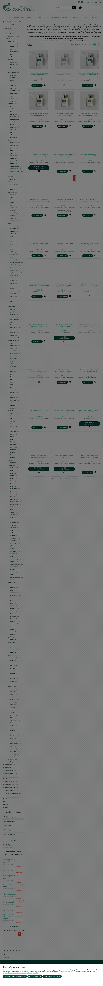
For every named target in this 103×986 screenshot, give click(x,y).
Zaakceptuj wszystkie (52, 976)
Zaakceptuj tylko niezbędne (15, 976)
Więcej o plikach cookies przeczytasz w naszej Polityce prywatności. (20, 973)
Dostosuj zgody (34, 976)
